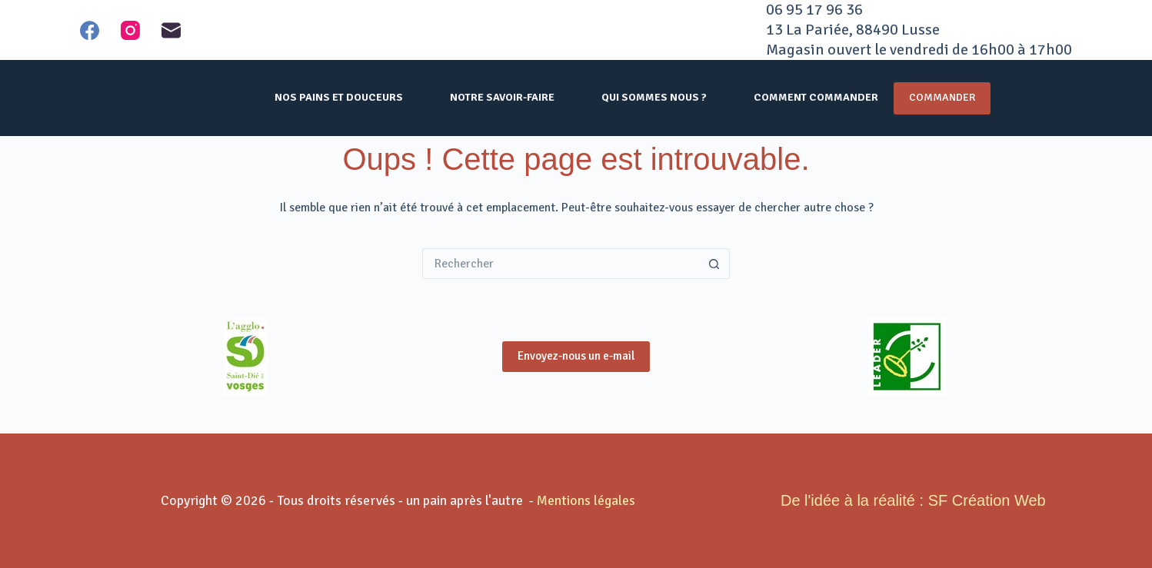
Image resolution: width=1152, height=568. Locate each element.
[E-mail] (171, 30)
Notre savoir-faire (502, 97)
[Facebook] (89, 30)
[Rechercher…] (560, 263)
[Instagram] (130, 30)
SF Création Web (987, 500)
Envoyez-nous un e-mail (576, 356)
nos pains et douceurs (339, 97)
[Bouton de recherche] (714, 263)
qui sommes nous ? (654, 97)
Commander (942, 97)
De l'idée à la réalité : (852, 500)
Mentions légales (586, 500)
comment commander (816, 97)
